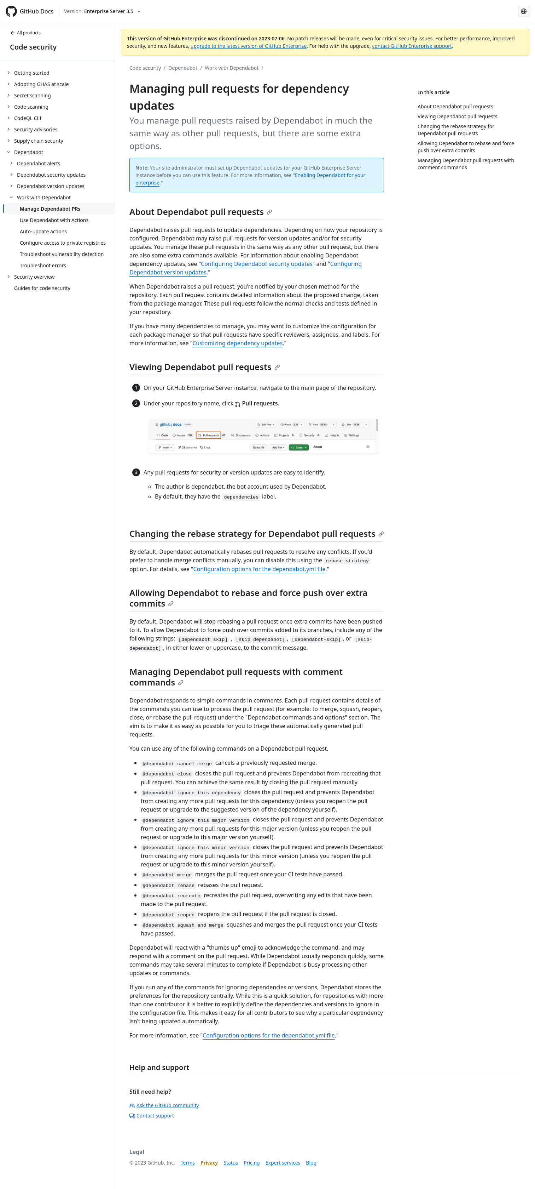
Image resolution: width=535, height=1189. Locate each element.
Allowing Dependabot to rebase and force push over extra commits (248, 598)
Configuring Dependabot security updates (257, 264)
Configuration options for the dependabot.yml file (259, 569)
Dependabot (182, 67)
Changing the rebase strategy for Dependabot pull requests (256, 533)
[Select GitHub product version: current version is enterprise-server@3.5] (102, 11)
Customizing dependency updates (237, 343)
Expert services (283, 1162)
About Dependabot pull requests (200, 211)
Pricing (252, 1162)
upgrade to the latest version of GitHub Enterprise (249, 45)
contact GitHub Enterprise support (412, 45)
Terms (188, 1162)
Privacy (209, 1162)
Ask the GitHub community (164, 1105)
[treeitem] (60, 72)
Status (230, 1162)
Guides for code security (42, 288)
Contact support (151, 1115)
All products (25, 33)
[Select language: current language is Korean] (523, 11)
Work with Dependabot (231, 67)
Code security (33, 47)
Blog (311, 1162)
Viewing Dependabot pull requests (204, 366)
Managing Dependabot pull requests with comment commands (236, 677)
